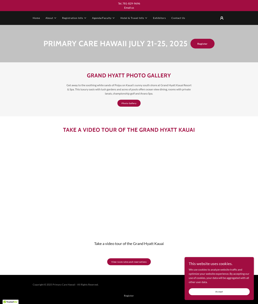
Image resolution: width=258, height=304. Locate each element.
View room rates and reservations (129, 262)
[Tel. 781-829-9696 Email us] (129, 5)
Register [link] (129, 295)
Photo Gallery (129, 103)
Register (202, 43)
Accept (219, 291)
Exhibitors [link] (159, 17)
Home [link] (36, 17)
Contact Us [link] (178, 17)
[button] (51, 18)
